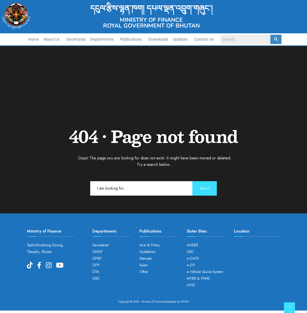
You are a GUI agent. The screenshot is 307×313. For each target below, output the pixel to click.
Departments (102, 39)
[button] (52, 39)
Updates (180, 39)
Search (204, 188)
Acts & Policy (150, 245)
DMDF (97, 251)
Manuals (146, 258)
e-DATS (193, 258)
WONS (185, 302)
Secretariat (76, 39)
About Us (51, 39)
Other (144, 271)
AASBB (192, 245)
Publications (131, 39)
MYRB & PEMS (198, 278)
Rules (144, 265)
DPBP (97, 258)
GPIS (191, 285)
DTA (95, 271)
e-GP (191, 265)
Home (33, 39)
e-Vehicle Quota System (205, 271)
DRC (96, 278)
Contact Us (204, 39)
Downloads (158, 39)
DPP (96, 265)
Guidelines (147, 251)
